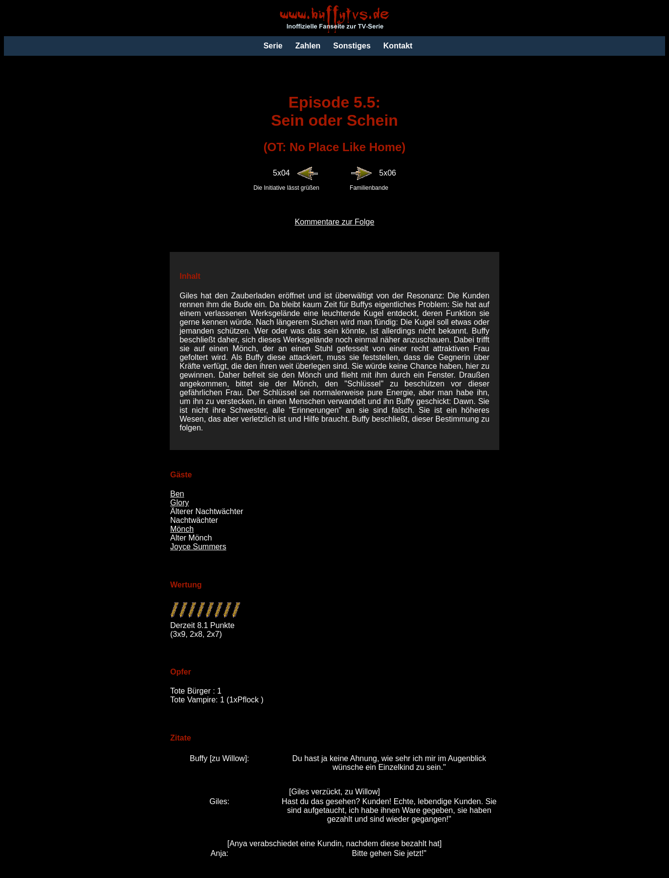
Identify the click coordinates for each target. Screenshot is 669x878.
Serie (273, 46)
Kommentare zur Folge (335, 222)
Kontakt (398, 46)
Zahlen (308, 46)
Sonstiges (351, 46)
